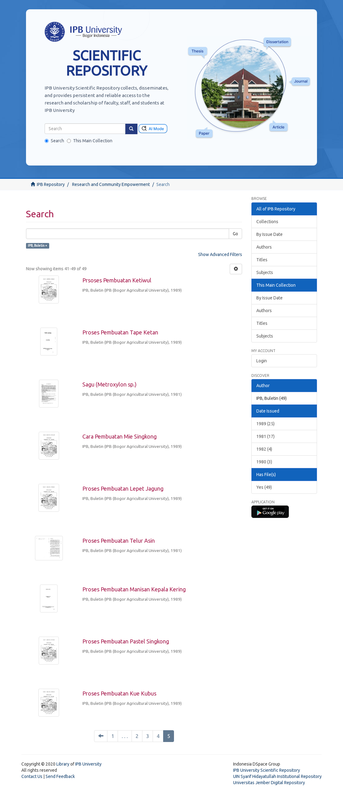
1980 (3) (264, 461)
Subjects (264, 272)
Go (235, 233)
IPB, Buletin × (37, 245)
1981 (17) (265, 436)
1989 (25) (265, 423)
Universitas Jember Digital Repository (269, 782)
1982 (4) (264, 449)
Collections (267, 221)
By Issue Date (269, 234)
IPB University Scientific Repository (266, 770)
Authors (264, 247)
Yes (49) (264, 487)
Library (62, 764)
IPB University (88, 764)
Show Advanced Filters (220, 254)
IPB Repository (51, 184)
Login (261, 360)
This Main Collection (89, 140)
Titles (261, 259)
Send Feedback (60, 776)
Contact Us (31, 776)
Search (54, 140)
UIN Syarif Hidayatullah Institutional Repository (277, 776)
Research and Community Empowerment (111, 184)
